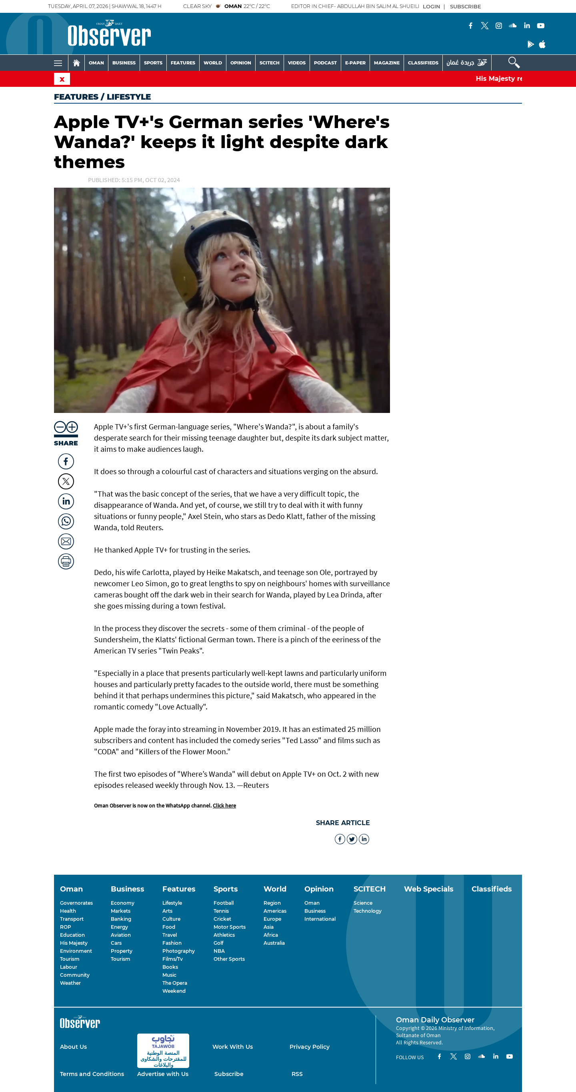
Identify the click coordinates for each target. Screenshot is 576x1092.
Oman (312, 903)
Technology (368, 911)
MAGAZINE (387, 63)
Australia (274, 943)
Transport (72, 919)
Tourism (70, 959)
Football (224, 903)
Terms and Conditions (92, 1074)
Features (76, 97)
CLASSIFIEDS (423, 63)
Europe (272, 919)
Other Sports (229, 959)
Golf (218, 943)
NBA (219, 951)
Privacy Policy (310, 1046)
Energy (119, 927)
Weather (70, 983)
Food (168, 927)
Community (75, 975)
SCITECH (270, 63)
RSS (297, 1074)
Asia (269, 927)
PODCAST (325, 63)
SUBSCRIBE (465, 6)
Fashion (172, 943)
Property (121, 951)
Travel (169, 935)
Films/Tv (172, 959)
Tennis (221, 911)
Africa (271, 935)
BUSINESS (124, 63)
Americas (275, 911)
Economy (122, 903)
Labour (68, 967)
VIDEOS (297, 63)
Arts (167, 911)
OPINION (240, 63)
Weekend (174, 991)
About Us (73, 1046)
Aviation (121, 935)
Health (68, 911)
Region (272, 903)
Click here (224, 805)
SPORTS (153, 63)
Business (315, 911)
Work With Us (232, 1046)
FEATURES (183, 63)
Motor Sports (230, 927)
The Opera (174, 983)
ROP (65, 927)
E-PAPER (355, 63)
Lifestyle (172, 903)
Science (363, 903)
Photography (178, 951)
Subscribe (229, 1074)
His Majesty (74, 943)
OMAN (96, 63)
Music (169, 975)
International (320, 919)
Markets (120, 911)
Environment (76, 951)
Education (72, 935)
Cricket (222, 919)
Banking (121, 919)
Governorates (76, 903)
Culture (171, 919)
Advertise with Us (162, 1074)
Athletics (224, 935)
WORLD (213, 63)
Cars (116, 943)
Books (170, 967)
